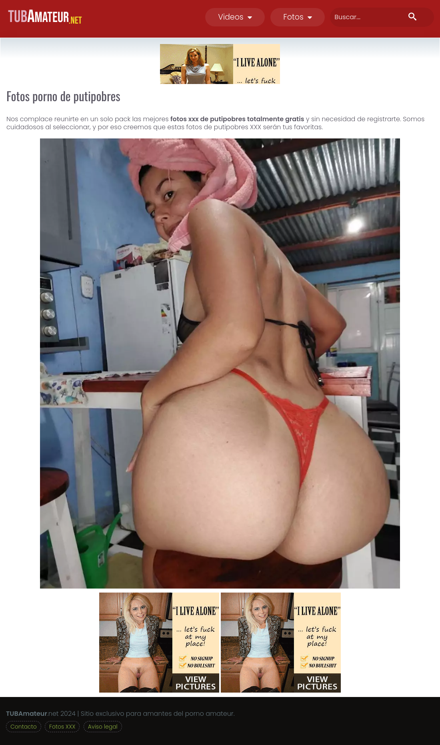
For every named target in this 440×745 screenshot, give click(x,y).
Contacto (23, 727)
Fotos (297, 17)
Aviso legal (103, 727)
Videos (235, 17)
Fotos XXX (62, 727)
